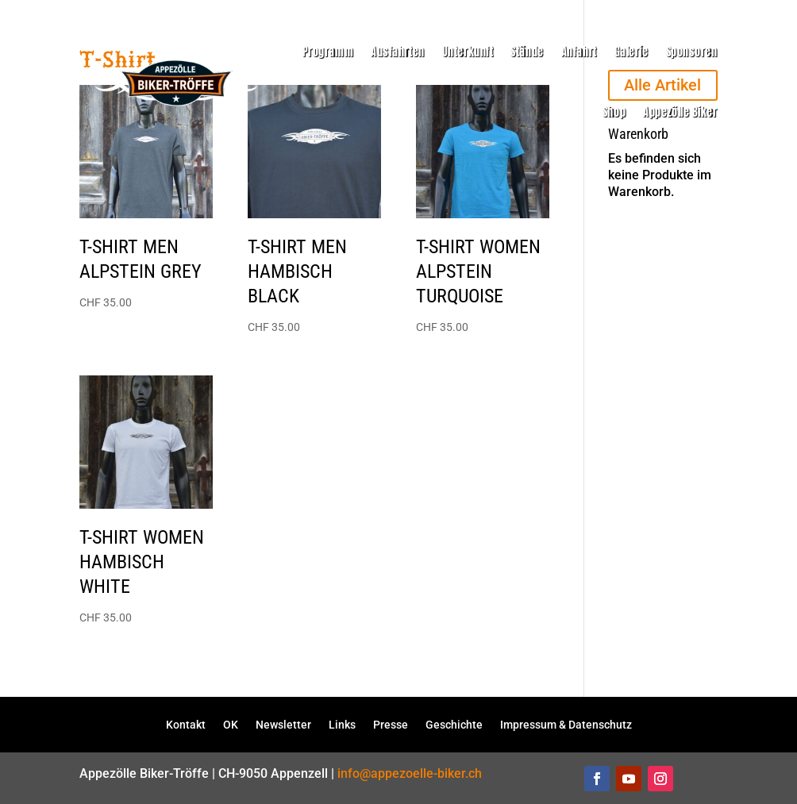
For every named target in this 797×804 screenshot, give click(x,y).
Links (342, 724)
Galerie (631, 52)
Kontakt (186, 724)
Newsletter (283, 724)
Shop (614, 112)
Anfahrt (579, 52)
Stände (526, 52)
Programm (327, 52)
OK (230, 724)
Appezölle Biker (680, 112)
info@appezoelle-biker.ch (409, 773)
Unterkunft (468, 52)
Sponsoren (692, 52)
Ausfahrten (398, 52)
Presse (390, 724)
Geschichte (454, 724)
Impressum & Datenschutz (566, 724)
